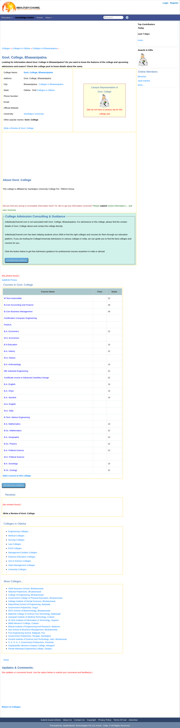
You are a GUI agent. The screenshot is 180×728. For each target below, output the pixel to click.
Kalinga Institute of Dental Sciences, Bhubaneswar (32, 601)
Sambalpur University (34, 114)
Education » (7, 17)
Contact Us (79, 720)
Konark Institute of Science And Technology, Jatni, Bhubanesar (37, 639)
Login (165, 3)
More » (49, 17)
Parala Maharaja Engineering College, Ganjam (30, 648)
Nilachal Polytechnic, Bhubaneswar (24, 591)
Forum (40, 17)
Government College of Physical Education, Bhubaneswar (35, 598)
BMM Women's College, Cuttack (23, 623)
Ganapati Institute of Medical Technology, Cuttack (31, 617)
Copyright (91, 720)
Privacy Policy (104, 720)
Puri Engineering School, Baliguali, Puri (26, 633)
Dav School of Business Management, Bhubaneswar (33, 629)
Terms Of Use (120, 720)
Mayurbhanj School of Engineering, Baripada (29, 604)
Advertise (133, 720)
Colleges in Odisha (21, 48)
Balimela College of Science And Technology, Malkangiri (34, 614)
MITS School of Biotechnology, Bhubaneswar (29, 610)
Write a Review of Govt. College (18, 128)
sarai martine (144, 80)
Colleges (6, 48)
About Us (67, 720)
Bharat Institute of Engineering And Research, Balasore (34, 626)
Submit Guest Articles (51, 720)
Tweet (6, 660)
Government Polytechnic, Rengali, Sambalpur (29, 636)
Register (174, 3)
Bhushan (142, 76)
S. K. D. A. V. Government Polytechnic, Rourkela (31, 642)
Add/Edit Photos (9, 280)
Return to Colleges (11, 707)
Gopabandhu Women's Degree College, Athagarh (31, 645)
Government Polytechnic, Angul (23, 607)
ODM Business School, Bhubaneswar (25, 588)
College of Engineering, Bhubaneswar (26, 595)
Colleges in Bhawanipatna (44, 48)
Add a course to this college (17, 475)
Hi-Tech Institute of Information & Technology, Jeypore (33, 620)
